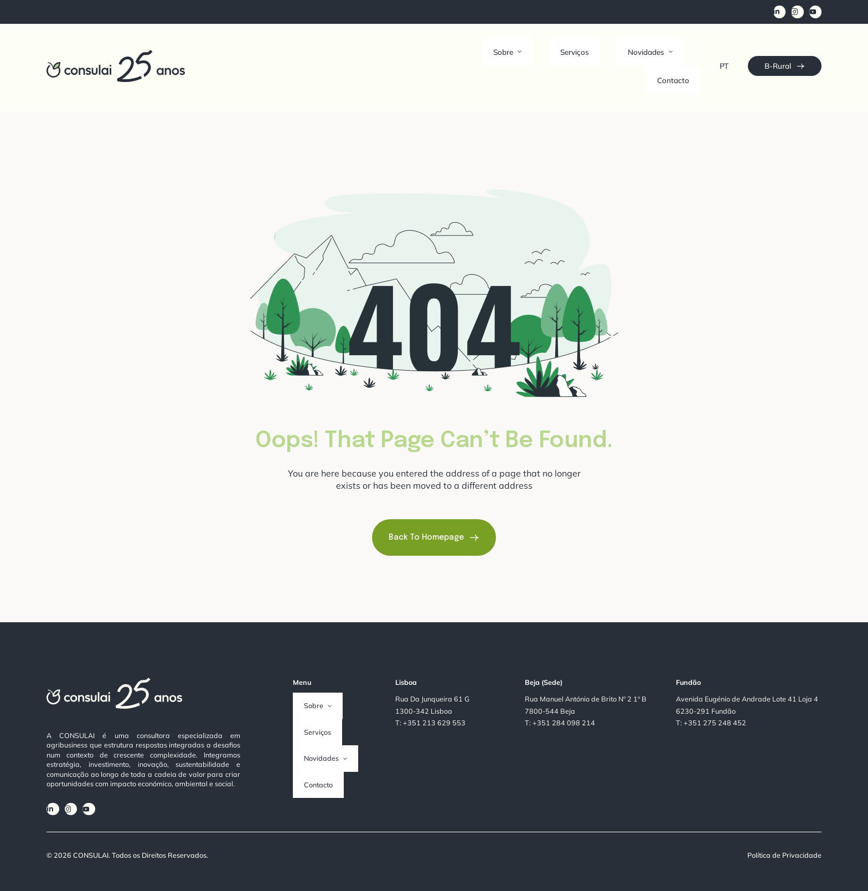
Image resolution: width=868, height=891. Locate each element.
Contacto (684, 53)
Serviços (575, 53)
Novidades (629, 53)
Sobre (530, 53)
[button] (530, 53)
